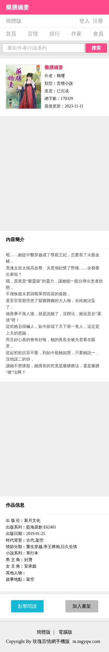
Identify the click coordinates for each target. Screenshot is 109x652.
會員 (98, 34)
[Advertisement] (54, 173)
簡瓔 (61, 76)
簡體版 (14, 21)
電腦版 (65, 632)
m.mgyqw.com (86, 641)
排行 (54, 34)
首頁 (11, 34)
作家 (76, 34)
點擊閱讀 (27, 606)
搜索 (96, 47)
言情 (33, 34)
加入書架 (81, 606)
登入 (84, 21)
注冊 (98, 21)
